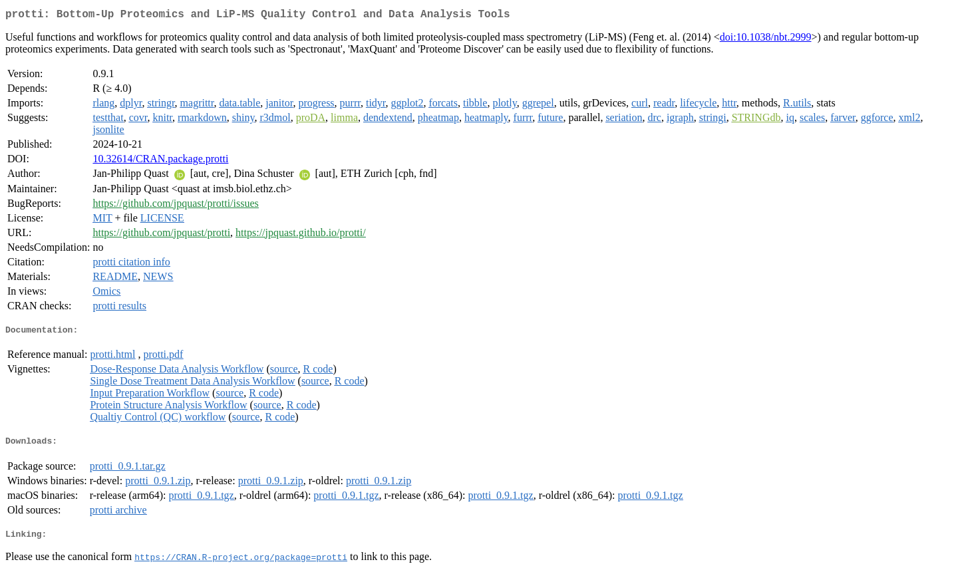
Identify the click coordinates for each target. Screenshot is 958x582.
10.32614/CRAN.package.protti (160, 161)
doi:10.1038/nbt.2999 (766, 39)
